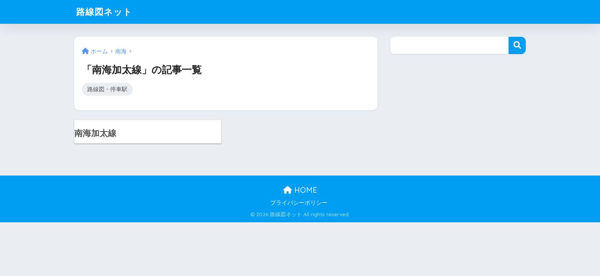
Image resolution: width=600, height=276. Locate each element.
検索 (517, 45)
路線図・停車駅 (107, 89)
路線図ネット (104, 11)
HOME (300, 190)
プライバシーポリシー (299, 203)
